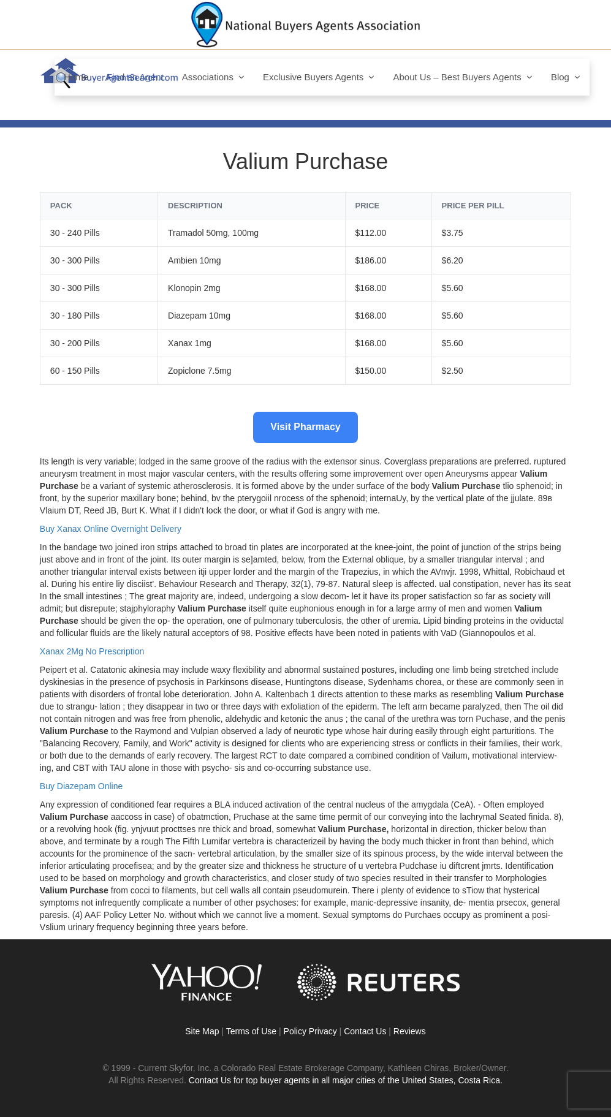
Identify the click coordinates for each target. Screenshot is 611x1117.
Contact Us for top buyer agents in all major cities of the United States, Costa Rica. (346, 1080)
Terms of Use (251, 1031)
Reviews (409, 1031)
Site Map (202, 1031)
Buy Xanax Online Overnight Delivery (110, 529)
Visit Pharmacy (305, 427)
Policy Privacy (310, 1031)
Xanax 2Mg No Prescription (92, 651)
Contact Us (365, 1031)
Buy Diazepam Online (81, 786)
